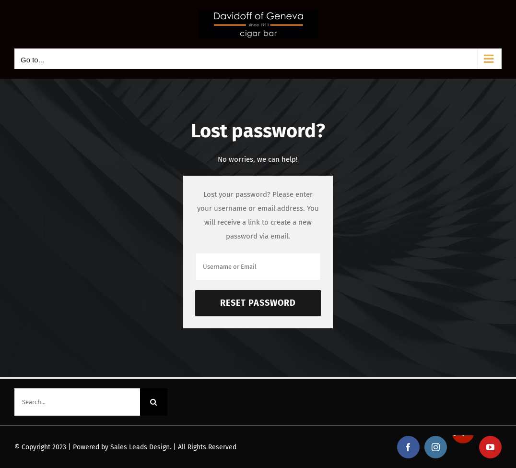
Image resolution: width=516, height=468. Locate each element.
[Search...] (77, 402)
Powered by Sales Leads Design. (122, 447)
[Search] (153, 402)
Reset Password (258, 303)
